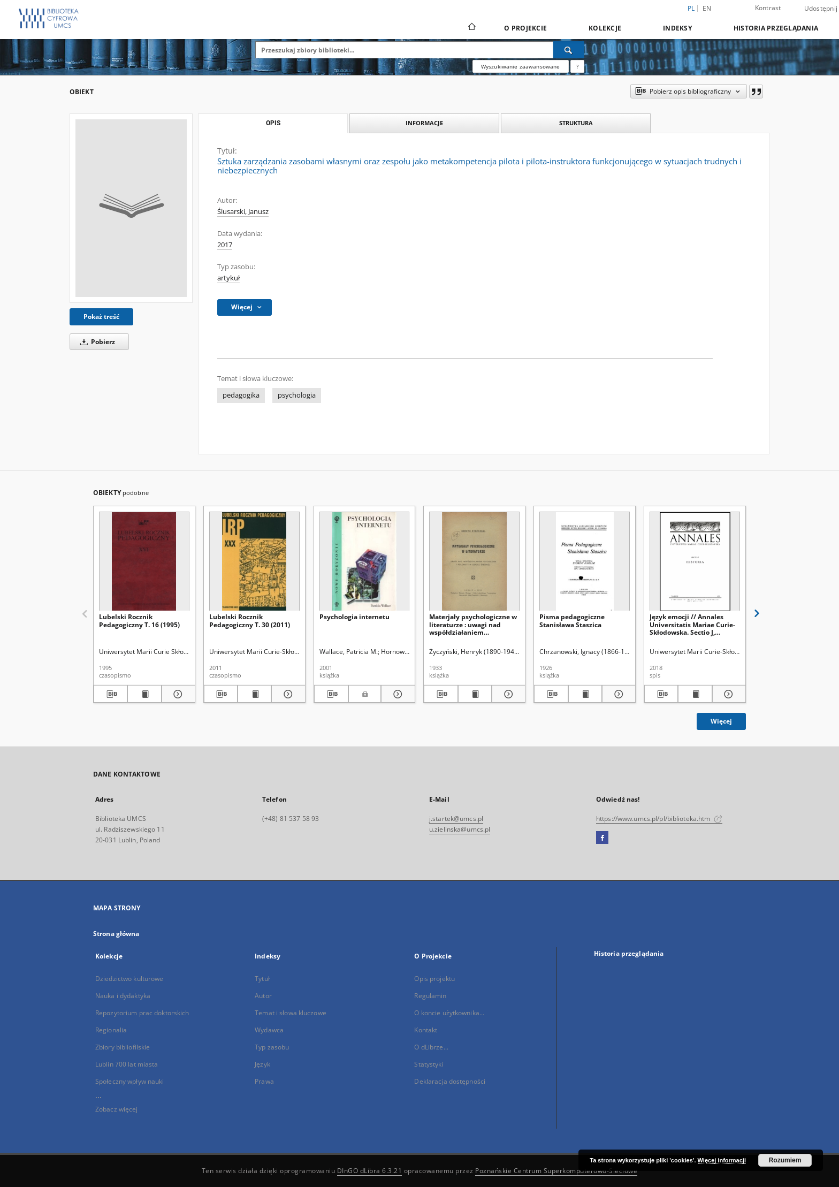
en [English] (707, 8)
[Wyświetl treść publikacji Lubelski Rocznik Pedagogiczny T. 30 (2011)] (254, 694)
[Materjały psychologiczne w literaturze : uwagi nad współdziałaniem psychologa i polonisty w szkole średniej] (474, 561)
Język (262, 1064)
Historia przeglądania (776, 28)
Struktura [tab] (576, 123)
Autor (263, 995)
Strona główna (116, 933)
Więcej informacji (722, 1160)
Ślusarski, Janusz (243, 211)
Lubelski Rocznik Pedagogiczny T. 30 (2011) (249, 620)
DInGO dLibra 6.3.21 (369, 1170)
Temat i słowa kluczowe (290, 1012)
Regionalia (111, 1029)
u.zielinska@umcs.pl (459, 829)
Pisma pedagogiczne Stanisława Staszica (572, 620)
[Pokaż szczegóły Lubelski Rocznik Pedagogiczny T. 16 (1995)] (177, 694)
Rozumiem (785, 1160)
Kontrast (768, 7)
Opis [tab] (273, 123)
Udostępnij (821, 8)
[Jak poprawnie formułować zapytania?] (577, 66)
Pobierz (96, 342)
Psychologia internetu (354, 616)
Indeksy (677, 28)
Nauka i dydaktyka (122, 995)
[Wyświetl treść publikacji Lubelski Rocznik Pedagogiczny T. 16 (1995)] (144, 694)
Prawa (264, 1081)
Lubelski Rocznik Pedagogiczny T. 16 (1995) (139, 620)
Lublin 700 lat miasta (126, 1064)
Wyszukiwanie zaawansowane (520, 66)
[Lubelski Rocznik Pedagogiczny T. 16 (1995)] (144, 561)
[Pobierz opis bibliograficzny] (110, 694)
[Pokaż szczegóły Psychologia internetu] (396, 694)
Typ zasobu (272, 1047)
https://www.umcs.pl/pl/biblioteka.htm (659, 818)
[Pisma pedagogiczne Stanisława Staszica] (584, 561)
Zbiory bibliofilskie (122, 1047)
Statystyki (428, 1064)
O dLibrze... (431, 1047)
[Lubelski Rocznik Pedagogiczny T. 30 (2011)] (254, 561)
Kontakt (425, 1029)
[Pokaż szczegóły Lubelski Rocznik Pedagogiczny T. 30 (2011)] (286, 694)
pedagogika (241, 395)
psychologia (297, 395)
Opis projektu (434, 978)
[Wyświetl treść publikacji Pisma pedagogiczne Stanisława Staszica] (585, 694)
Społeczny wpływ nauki (129, 1081)
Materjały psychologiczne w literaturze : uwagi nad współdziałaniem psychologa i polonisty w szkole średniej (473, 624)
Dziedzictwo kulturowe (129, 978)
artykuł (228, 278)
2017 (224, 244)
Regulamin (430, 995)
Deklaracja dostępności (449, 1081)
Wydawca (269, 1029)
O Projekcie (525, 28)
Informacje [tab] (424, 123)
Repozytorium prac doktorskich (142, 1012)
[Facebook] (602, 838)
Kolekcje (605, 28)
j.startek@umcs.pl (456, 818)
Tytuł (262, 978)
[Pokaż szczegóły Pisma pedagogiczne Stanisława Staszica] (617, 694)
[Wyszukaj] (568, 49)
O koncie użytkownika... (449, 1012)
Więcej (721, 721)
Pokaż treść (101, 316)
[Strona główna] (471, 28)
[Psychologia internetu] (364, 561)
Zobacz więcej (116, 1109)
